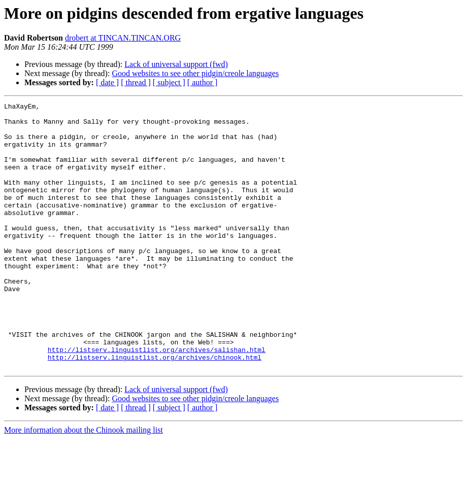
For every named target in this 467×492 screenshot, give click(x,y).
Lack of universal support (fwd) (176, 64)
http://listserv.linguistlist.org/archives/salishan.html (156, 399)
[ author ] (202, 82)
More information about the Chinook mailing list (83, 483)
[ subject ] (169, 82)
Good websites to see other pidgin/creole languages (195, 73)
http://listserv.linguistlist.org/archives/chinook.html (154, 408)
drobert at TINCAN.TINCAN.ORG (123, 37)
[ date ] (107, 82)
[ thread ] (136, 82)
